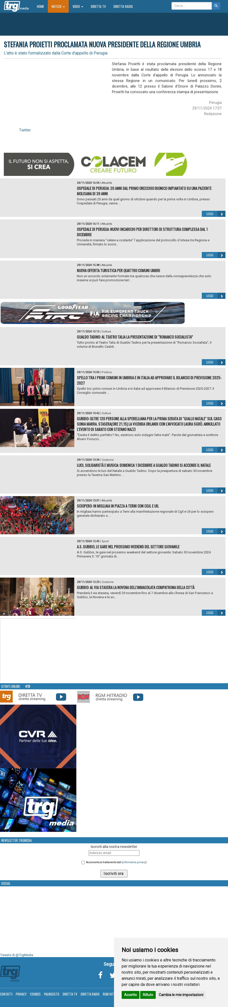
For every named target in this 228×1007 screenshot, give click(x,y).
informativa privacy (134, 862)
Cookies (35, 994)
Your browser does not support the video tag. (38, 650)
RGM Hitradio (112, 994)
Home (42, 6)
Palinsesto (51, 994)
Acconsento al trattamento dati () (116, 862)
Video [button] (78, 6)
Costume (108, 459)
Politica (107, 372)
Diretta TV (98, 6)
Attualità (107, 183)
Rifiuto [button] (148, 995)
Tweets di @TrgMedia (16, 955)
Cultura (106, 331)
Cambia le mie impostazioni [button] (181, 995)
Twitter (25, 130)
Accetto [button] (130, 995)
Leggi (215, 214)
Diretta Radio (123, 6)
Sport (105, 541)
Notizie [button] (58, 6)
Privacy (21, 994)
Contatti (6, 994)
